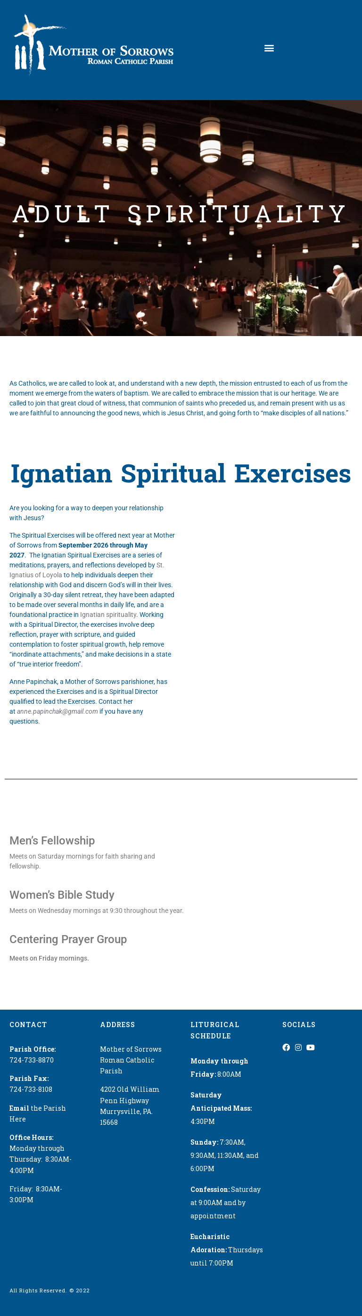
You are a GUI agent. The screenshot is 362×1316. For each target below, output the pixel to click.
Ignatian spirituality (108, 614)
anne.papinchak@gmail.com (57, 711)
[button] (269, 48)
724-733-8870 (31, 1059)
